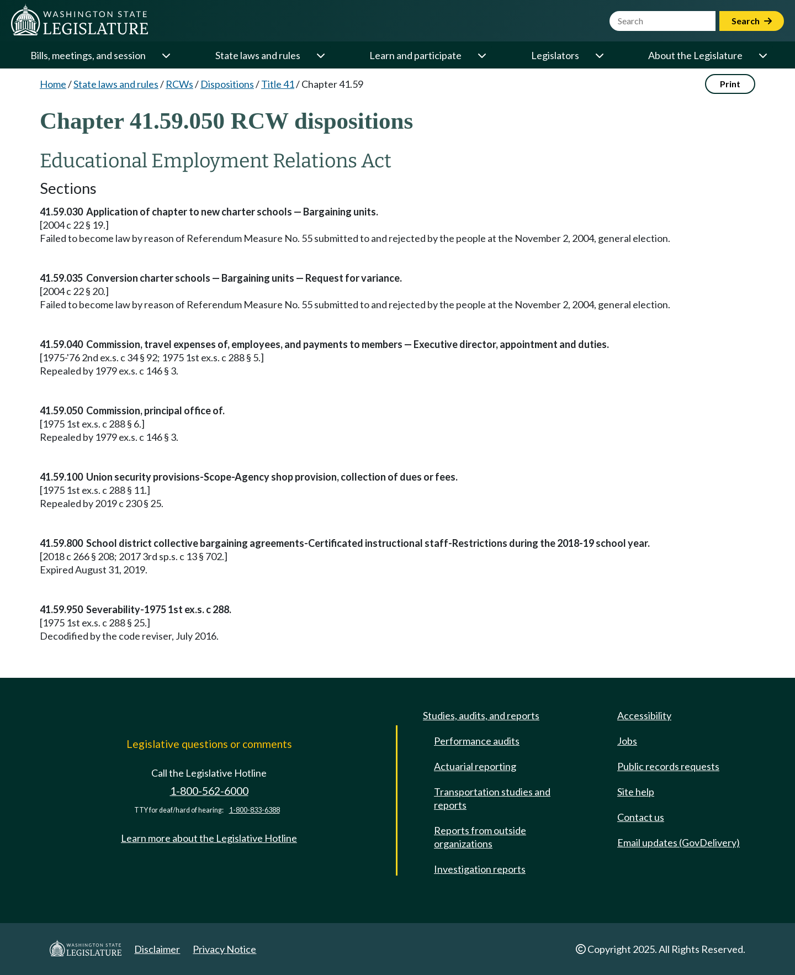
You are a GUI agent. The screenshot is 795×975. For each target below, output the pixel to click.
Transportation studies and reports (492, 798)
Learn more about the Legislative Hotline (209, 838)
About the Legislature (695, 55)
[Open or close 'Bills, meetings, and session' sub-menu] (165, 55)
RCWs (179, 84)
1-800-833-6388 (254, 810)
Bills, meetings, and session (88, 55)
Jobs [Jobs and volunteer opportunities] (627, 741)
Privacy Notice (224, 949)
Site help (635, 792)
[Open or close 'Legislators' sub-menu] (599, 55)
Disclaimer (157, 949)
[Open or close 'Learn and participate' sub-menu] (481, 55)
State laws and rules (257, 55)
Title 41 (277, 84)
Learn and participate (415, 55)
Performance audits (477, 741)
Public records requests (668, 766)
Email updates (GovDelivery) (678, 842)
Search (752, 20)
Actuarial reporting (475, 766)
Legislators (555, 55)
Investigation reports (480, 869)
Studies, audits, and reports (481, 715)
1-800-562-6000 (209, 790)
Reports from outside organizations (480, 837)
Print (730, 83)
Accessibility (644, 715)
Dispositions (227, 84)
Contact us (640, 817)
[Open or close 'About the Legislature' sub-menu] (762, 55)
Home (53, 84)
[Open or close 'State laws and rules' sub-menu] (320, 55)
